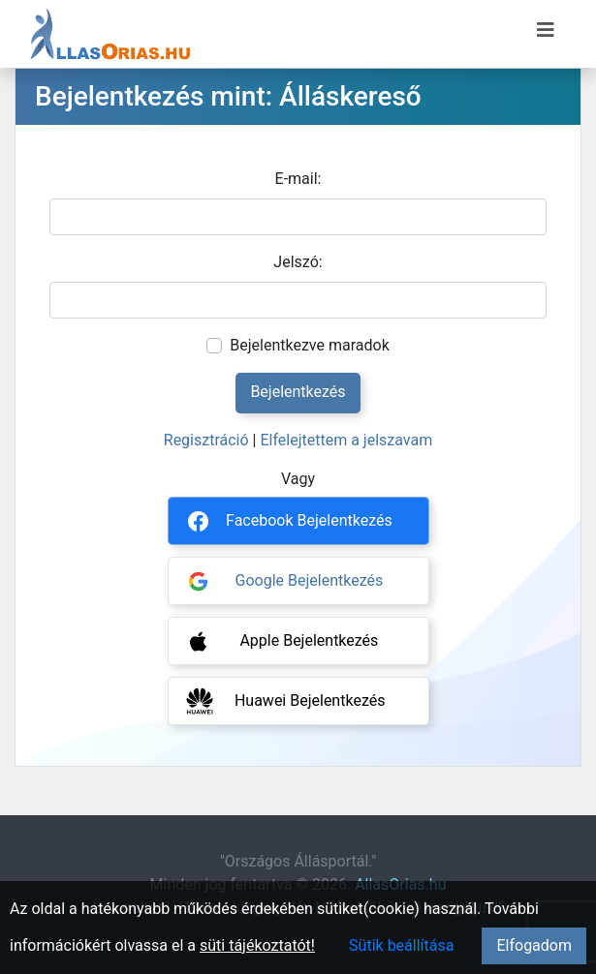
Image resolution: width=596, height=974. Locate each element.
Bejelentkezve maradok (310, 345)
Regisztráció (206, 440)
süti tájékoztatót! (257, 945)
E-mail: (298, 178)
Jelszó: (297, 262)
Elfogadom (534, 945)
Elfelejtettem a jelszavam (346, 440)
